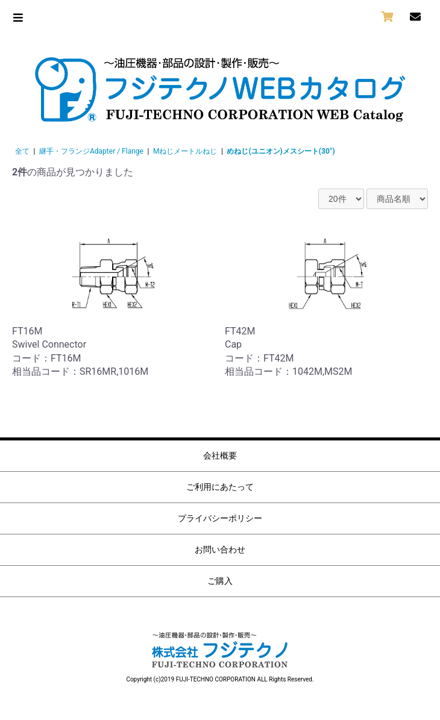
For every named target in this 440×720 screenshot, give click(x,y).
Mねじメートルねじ (185, 151)
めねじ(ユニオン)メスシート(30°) (281, 151)
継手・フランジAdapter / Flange (91, 151)
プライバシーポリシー (220, 518)
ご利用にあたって (220, 487)
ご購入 (220, 581)
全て (22, 151)
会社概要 (220, 455)
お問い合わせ (220, 549)
